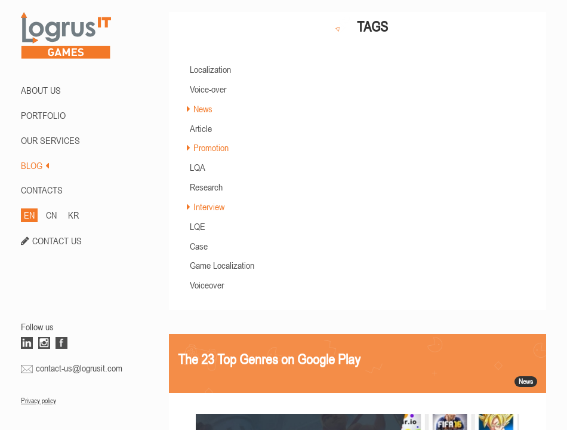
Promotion (211, 147)
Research (206, 187)
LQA (197, 167)
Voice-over (208, 89)
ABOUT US (41, 90)
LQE (197, 226)
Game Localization (222, 265)
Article (201, 128)
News (202, 108)
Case (199, 246)
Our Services (50, 140)
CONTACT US (57, 240)
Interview (208, 206)
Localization (210, 69)
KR (73, 215)
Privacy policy (38, 401)
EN (29, 215)
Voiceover (207, 285)
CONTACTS (42, 190)
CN (51, 215)
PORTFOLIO (43, 115)
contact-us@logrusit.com (79, 368)
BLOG (35, 165)
